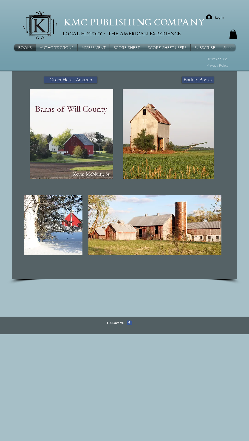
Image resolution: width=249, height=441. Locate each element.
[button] (233, 34)
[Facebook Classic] (129, 322)
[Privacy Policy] (217, 65)
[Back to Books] (198, 80)
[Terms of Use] (217, 59)
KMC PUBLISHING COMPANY (134, 23)
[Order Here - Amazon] (70, 80)
